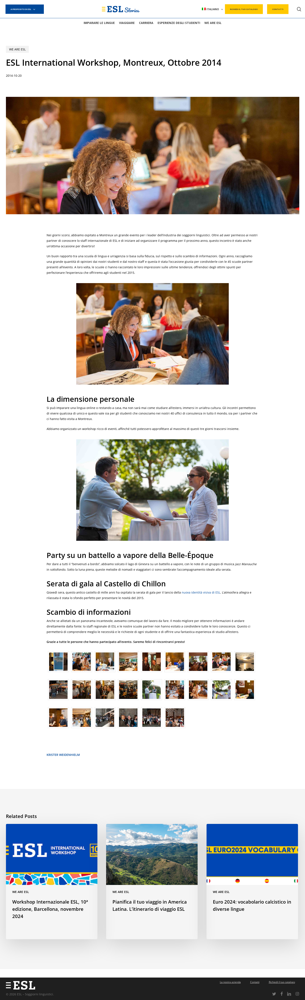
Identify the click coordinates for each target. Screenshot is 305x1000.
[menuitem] (212, 9)
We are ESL (17, 49)
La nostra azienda (230, 982)
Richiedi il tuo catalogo (282, 982)
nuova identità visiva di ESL (201, 592)
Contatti (254, 982)
